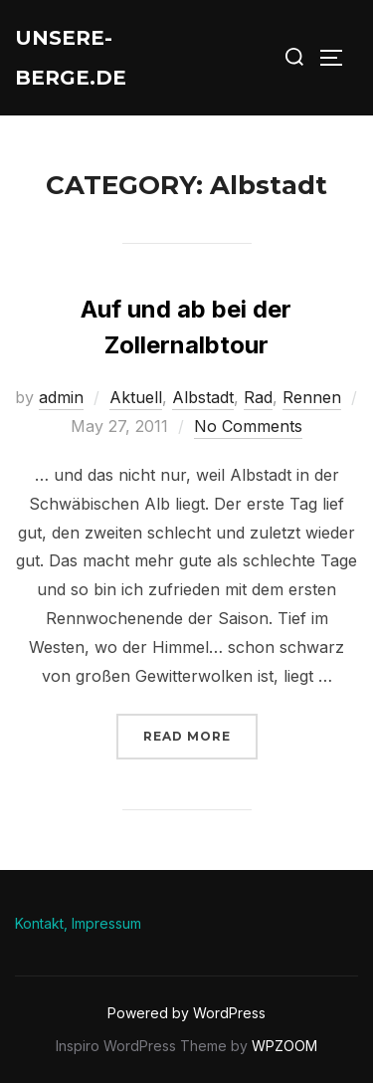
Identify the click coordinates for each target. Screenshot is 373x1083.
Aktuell (135, 397)
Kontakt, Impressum (78, 923)
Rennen (311, 397)
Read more (200, 734)
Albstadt (203, 397)
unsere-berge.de (70, 58)
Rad (258, 397)
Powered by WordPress (186, 1012)
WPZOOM (284, 1045)
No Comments (248, 426)
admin (61, 397)
